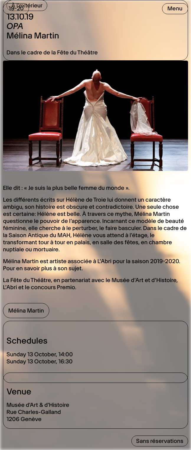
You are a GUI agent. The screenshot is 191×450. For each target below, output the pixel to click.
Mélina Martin (26, 310)
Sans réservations (159, 441)
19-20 (16, 8)
